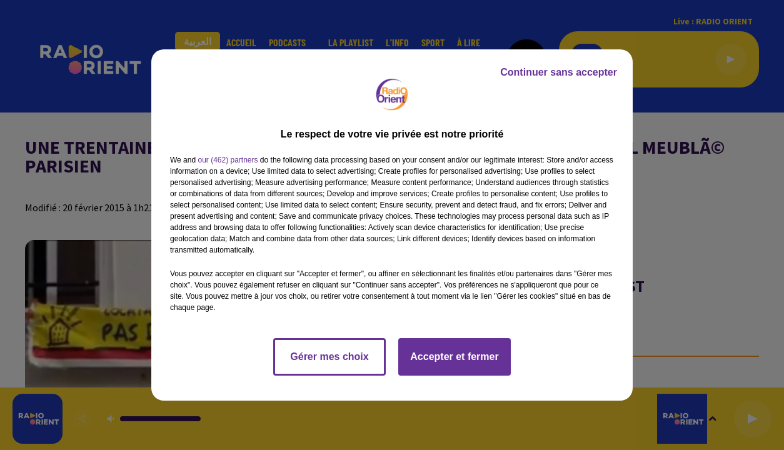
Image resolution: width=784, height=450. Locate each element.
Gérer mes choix (329, 356)
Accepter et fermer (454, 356)
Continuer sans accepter (558, 72)
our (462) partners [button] (228, 160)
